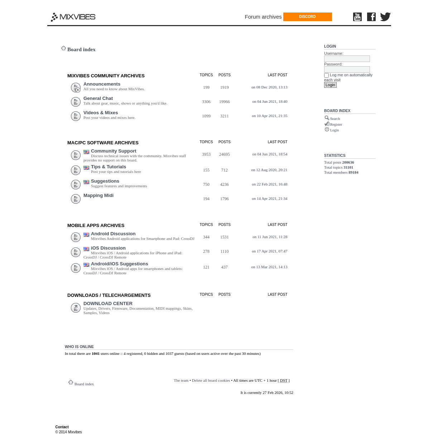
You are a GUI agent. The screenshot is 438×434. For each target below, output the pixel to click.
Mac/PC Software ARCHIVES (103, 142)
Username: (333, 53)
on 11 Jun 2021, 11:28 (269, 237)
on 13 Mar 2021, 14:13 (269, 267)
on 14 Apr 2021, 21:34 (269, 198)
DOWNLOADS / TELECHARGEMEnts (109, 295)
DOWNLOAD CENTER (108, 303)
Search (335, 119)
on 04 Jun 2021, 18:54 (269, 154)
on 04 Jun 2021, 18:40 (269, 101)
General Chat (98, 98)
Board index (81, 49)
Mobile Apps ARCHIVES (95, 225)
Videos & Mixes (100, 112)
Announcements (101, 84)
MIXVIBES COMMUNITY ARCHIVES (106, 75)
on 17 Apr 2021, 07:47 (269, 251)
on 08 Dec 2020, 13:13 (269, 87)
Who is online (79, 346)
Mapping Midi (98, 195)
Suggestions (105, 181)
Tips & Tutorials (108, 166)
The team (181, 380)
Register (336, 124)
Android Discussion (113, 233)
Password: (333, 64)
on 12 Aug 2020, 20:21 (269, 170)
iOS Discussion (108, 248)
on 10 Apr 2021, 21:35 (269, 116)
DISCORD (307, 17)
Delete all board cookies (211, 380)
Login (330, 46)
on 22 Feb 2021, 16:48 (269, 184)
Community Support (113, 151)
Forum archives (263, 17)
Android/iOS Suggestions (119, 263)
